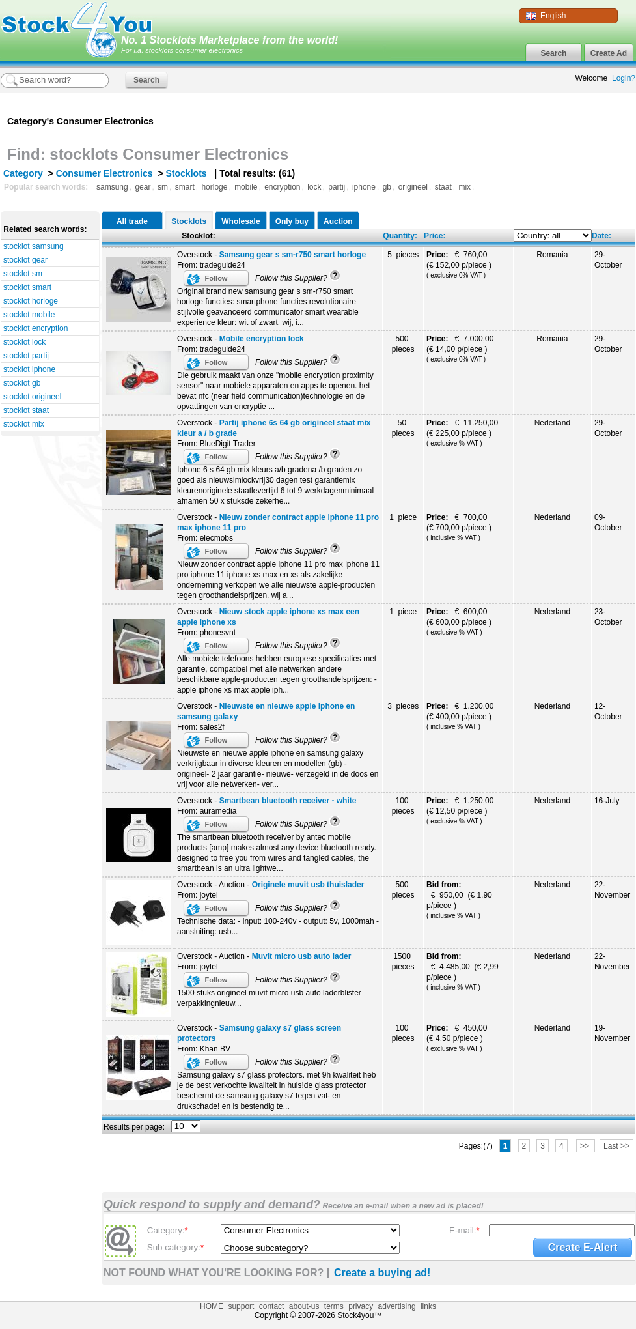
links (428, 1306)
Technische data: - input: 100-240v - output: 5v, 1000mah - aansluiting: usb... (278, 926)
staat (443, 187)
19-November (612, 1033)
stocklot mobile (29, 314)
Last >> (616, 1145)
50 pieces (403, 428)
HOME (211, 1306)
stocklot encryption (35, 328)
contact (271, 1306)
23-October (608, 617)
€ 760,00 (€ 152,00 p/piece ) (461, 264)
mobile (245, 187)
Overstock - (271, 254)
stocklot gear (25, 259)
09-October (608, 522)
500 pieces (403, 344)
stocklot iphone (29, 369)
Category (23, 173)
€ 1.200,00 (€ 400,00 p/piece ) (461, 716)
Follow (216, 278)
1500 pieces (403, 961)
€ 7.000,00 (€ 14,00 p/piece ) (461, 348)
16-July (607, 800)
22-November (612, 890)
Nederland (552, 422)
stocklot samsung (33, 246)
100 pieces (403, 806)
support (241, 1306)
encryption (282, 187)
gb (387, 187)
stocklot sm (22, 273)
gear (142, 187)
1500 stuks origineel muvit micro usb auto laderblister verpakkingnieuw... (269, 998)
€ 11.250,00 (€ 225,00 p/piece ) (463, 432)
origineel (413, 187)
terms (334, 1306)
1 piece (403, 517)
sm (163, 187)
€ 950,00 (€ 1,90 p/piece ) (459, 899)
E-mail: (464, 1230)
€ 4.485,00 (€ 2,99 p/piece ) (462, 971)
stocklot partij (26, 355)
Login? (623, 78)
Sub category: (175, 1247)
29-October (608, 260)
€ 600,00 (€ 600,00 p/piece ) (461, 621)
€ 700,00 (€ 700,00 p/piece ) (461, 527)
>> (585, 1145)
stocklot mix (23, 424)
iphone (364, 187)
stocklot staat (26, 410)
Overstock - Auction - (270, 884)
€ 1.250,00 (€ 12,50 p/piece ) (461, 810)
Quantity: (400, 235)
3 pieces (403, 706)
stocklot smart (27, 287)
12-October (608, 711)
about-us (304, 1306)
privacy (360, 1306)
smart (185, 187)
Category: (167, 1230)
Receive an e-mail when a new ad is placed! (402, 1205)
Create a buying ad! (382, 1272)
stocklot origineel (32, 396)
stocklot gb (21, 383)
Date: (601, 235)
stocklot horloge (30, 301)
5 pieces (403, 254)
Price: (434, 235)
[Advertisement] (483, 116)
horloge (214, 187)
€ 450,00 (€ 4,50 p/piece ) (458, 1037)
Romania (552, 254)
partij (336, 187)
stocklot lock (24, 342)
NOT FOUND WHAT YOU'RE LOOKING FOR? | (216, 1272)
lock (314, 187)
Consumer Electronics (104, 173)
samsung (112, 187)
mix (464, 187)
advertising (397, 1306)
